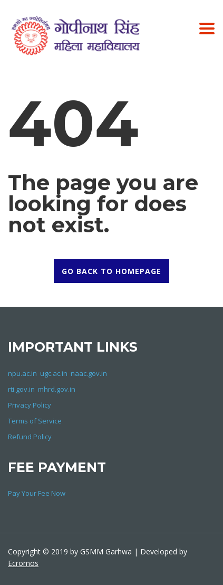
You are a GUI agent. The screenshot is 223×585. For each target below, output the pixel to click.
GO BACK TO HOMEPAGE (111, 271)
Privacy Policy (29, 405)
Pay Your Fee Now (36, 493)
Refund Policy (30, 436)
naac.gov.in (89, 373)
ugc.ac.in (53, 373)
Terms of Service (35, 421)
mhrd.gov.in (56, 389)
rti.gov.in (21, 389)
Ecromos (23, 563)
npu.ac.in (22, 373)
